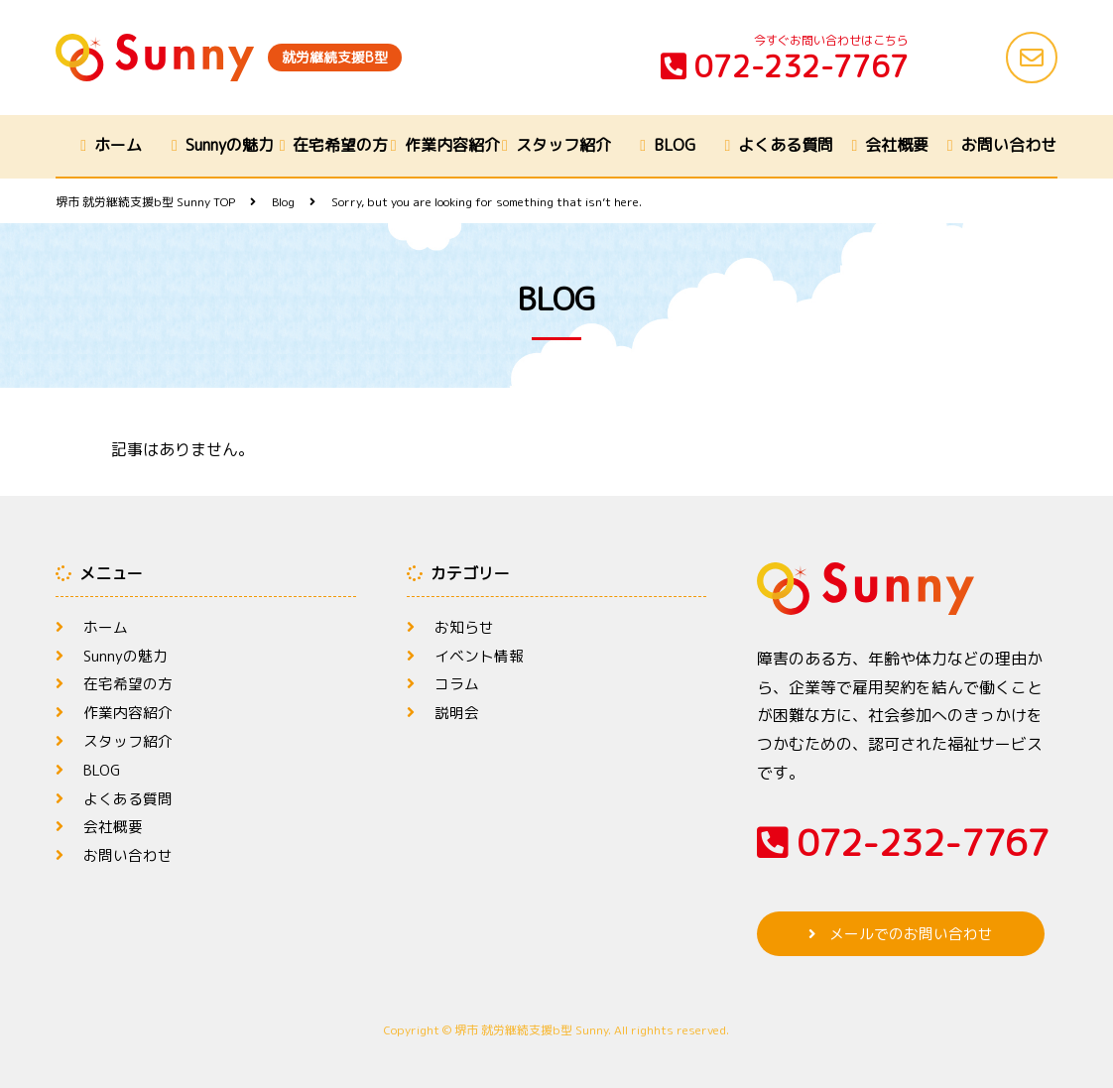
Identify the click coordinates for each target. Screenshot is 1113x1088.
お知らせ (466, 627)
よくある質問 (785, 145)
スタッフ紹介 (563, 145)
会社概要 (896, 145)
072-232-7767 (785, 66)
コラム (458, 683)
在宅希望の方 (340, 145)
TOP (145, 201)
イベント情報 (482, 655)
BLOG (674, 145)
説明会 (458, 712)
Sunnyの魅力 (230, 145)
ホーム (118, 145)
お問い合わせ (1008, 145)
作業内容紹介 (452, 145)
